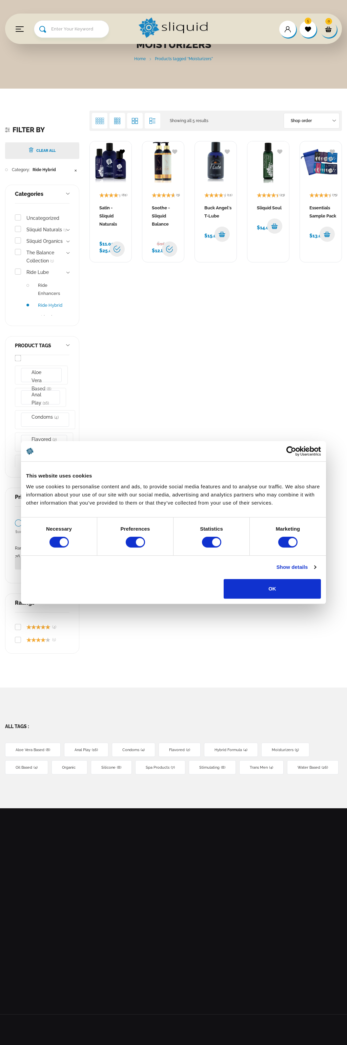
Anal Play (40, 398)
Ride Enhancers (49, 289)
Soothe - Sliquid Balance (161, 216)
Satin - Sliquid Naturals (108, 216)
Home (140, 58)
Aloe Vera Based (41, 376)
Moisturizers (285, 750)
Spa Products (160, 767)
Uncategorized (42, 218)
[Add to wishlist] (174, 151)
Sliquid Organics (44, 241)
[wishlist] (308, 29)
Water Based (313, 767)
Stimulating (212, 767)
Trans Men (261, 767)
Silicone (111, 767)
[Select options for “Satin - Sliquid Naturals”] (117, 249)
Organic (69, 767)
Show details (292, 567)
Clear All (42, 150)
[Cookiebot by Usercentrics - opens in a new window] (291, 451)
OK (272, 588)
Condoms (45, 417)
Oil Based (27, 767)
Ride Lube (37, 272)
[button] (222, 234)
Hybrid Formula (231, 750)
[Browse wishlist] (122, 151)
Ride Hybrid (44, 169)
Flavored (179, 750)
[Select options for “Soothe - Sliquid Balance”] (169, 249)
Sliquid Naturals (46, 229)
